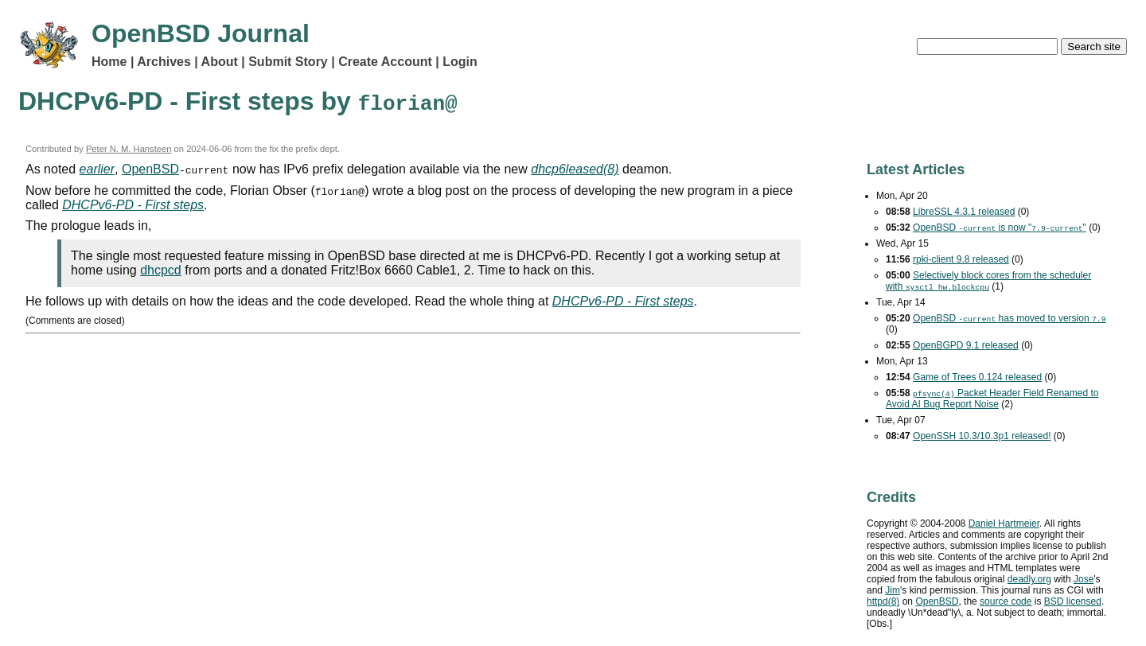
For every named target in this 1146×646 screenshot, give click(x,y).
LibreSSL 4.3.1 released (964, 211)
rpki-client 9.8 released (961, 259)
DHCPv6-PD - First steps (133, 205)
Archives (164, 61)
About (219, 61)
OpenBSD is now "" (999, 227)
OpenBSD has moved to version (1009, 318)
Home (109, 61)
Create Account (385, 61)
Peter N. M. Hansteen (129, 149)
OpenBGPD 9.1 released (966, 345)
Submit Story (288, 61)
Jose (1083, 579)
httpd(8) (883, 601)
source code (1005, 601)
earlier (97, 169)
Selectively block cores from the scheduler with (988, 281)
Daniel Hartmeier (1004, 523)
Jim (892, 590)
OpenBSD (150, 169)
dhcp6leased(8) (574, 169)
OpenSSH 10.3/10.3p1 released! (981, 436)
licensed (1072, 601)
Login (459, 61)
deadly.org (1029, 579)
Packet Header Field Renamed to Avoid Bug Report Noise (992, 398)
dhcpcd (160, 270)
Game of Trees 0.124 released (977, 377)
